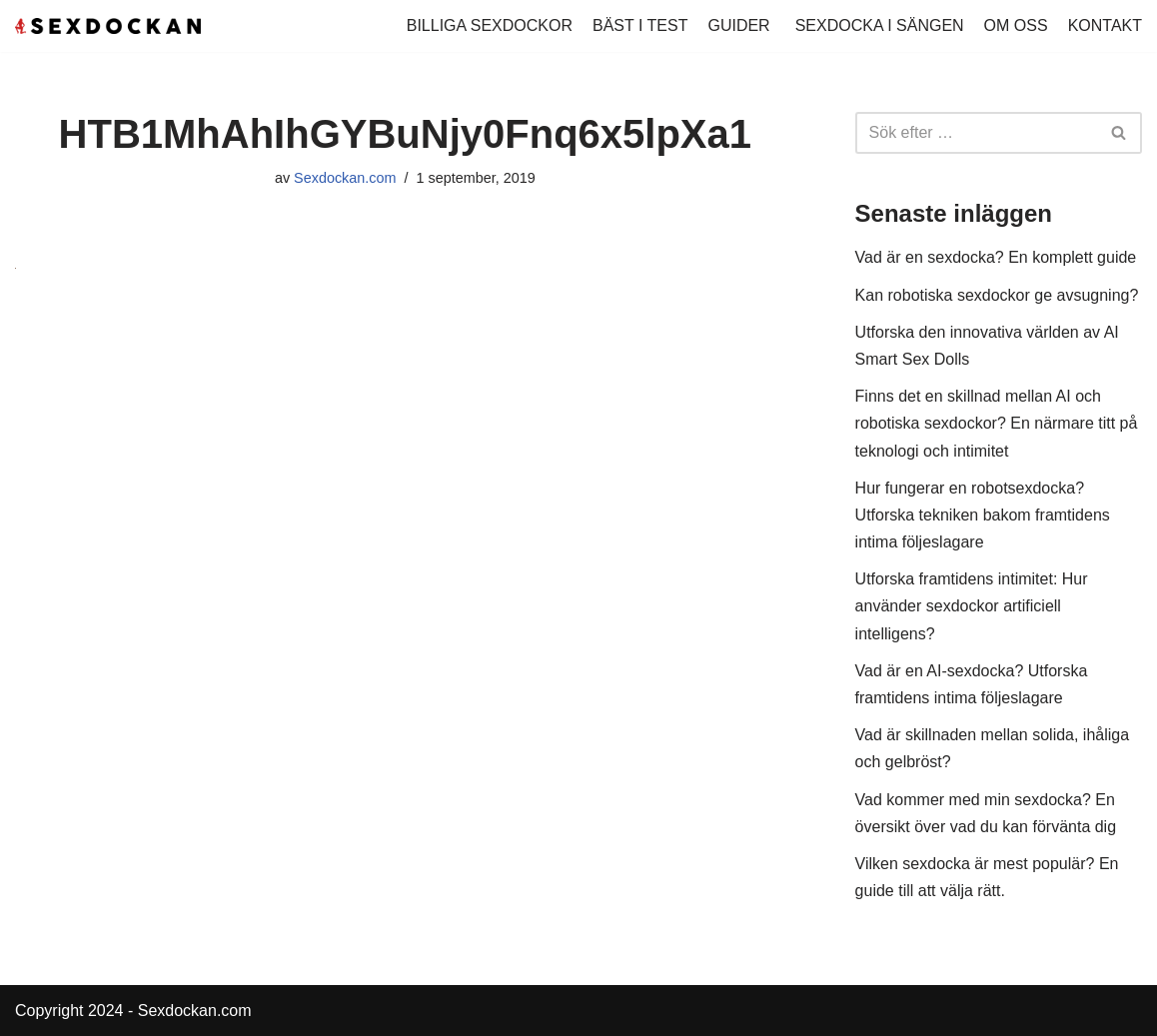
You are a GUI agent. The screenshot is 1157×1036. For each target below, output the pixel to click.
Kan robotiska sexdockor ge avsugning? (997, 295)
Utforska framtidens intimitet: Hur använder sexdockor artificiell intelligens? (971, 605)
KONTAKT (1105, 25)
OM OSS (1016, 25)
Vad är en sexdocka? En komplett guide (996, 257)
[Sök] (976, 133)
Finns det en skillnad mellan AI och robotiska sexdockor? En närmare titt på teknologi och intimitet (996, 423)
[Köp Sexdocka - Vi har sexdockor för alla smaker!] (108, 26)
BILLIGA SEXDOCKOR (490, 25)
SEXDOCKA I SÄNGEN (879, 25)
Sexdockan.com (345, 178)
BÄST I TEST (639, 25)
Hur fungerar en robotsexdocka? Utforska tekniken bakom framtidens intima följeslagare (982, 515)
